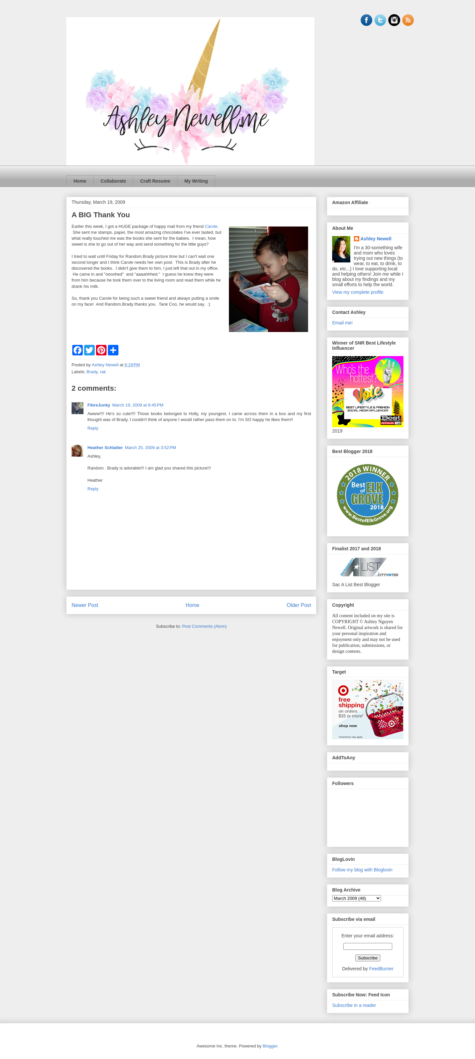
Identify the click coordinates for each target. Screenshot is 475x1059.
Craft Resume (155, 181)
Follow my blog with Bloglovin (362, 869)
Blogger (270, 1046)
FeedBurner (381, 968)
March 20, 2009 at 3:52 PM (150, 447)
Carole (211, 226)
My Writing (196, 181)
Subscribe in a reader (354, 1005)
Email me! (342, 322)
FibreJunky (98, 405)
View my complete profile (357, 292)
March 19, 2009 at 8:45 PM (137, 405)
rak (103, 371)
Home (80, 181)
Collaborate (113, 181)
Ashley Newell (376, 238)
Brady (92, 371)
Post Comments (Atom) (204, 626)
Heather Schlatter (105, 447)
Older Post (299, 605)
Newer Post (85, 605)
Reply (92, 428)
